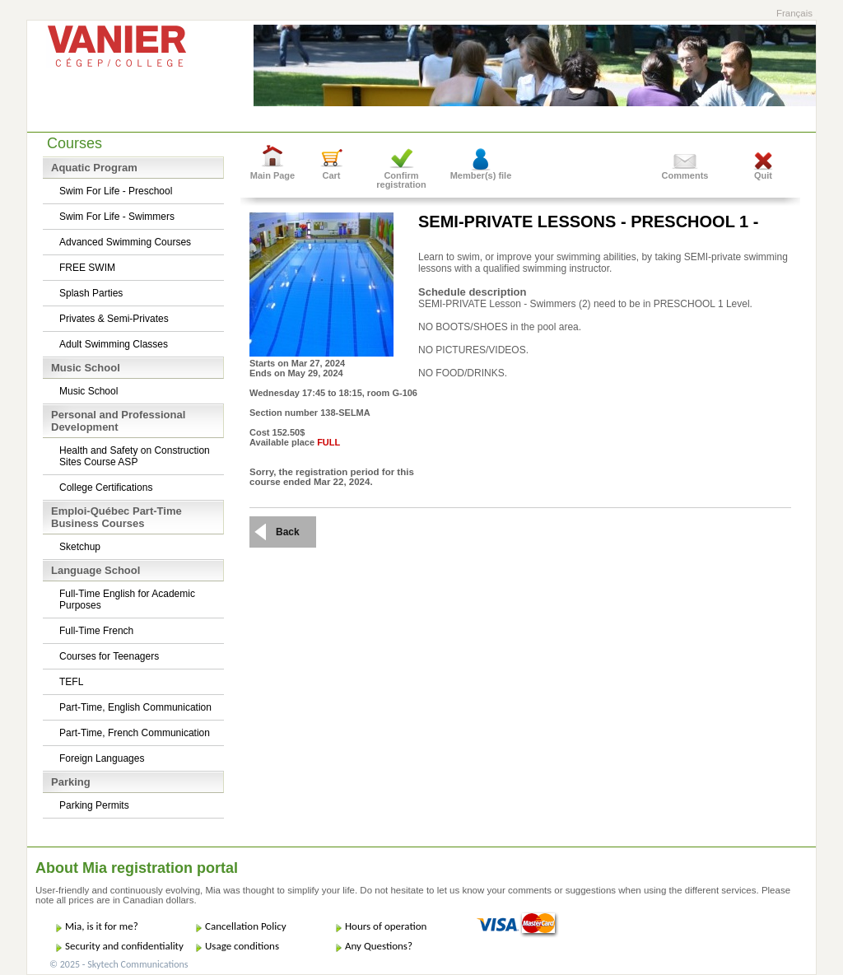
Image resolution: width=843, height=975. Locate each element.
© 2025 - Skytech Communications (118, 964)
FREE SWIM (87, 267)
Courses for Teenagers (109, 656)
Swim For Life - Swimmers (117, 216)
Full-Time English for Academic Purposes (127, 599)
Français (794, 13)
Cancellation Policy (245, 926)
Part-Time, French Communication (134, 733)
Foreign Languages (101, 758)
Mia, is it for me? (101, 926)
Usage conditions (242, 946)
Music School (88, 391)
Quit (763, 175)
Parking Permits (94, 805)
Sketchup (79, 547)
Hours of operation (385, 926)
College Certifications (105, 487)
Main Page (272, 175)
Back (288, 532)
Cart (331, 175)
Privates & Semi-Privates (114, 318)
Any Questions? (378, 946)
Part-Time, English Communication (135, 707)
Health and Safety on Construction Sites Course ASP (134, 456)
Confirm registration (401, 179)
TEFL (71, 682)
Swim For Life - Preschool (115, 191)
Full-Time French (96, 631)
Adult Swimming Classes (113, 344)
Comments (685, 175)
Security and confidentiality (124, 946)
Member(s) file (481, 175)
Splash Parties (91, 293)
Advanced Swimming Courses (125, 242)
